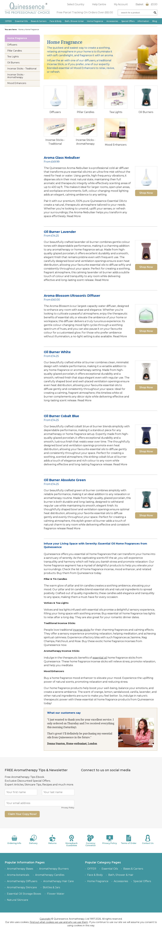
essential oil (100, 657)
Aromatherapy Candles (49, 874)
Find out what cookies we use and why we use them (59, 922)
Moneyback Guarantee (71, 841)
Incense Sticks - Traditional (21, 68)
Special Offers (127, 21)
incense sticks (81, 629)
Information (143, 21)
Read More (74, 216)
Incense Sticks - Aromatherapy (16, 76)
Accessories (112, 21)
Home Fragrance (95, 21)
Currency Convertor (90, 841)
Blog (154, 21)
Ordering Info (14, 839)
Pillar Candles (85, 112)
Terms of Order (129, 839)
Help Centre (99, 4)
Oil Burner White (57, 352)
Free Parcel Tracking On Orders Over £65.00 (85, 12)
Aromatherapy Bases (20, 868)
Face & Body (56, 21)
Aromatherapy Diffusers (22, 881)
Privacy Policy (67, 807)
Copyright (45, 918)
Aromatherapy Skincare (22, 887)
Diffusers (55, 112)
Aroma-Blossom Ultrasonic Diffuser (72, 296)
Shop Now (146, 192)
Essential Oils (21, 21)
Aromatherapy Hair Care (58, 881)
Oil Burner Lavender (60, 232)
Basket (146, 4)
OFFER (8, 21)
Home (20, 30)
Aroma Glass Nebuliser (62, 158)
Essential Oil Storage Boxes (24, 893)
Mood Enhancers (115, 144)
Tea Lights (115, 112)
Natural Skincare (17, 899)
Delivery (33, 839)
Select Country (75, 4)
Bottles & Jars (51, 887)
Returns (52, 839)
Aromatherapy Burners (54, 868)
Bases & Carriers (38, 21)
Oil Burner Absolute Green (65, 480)
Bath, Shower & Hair (74, 21)
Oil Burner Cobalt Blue (61, 416)
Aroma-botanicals (18, 874)
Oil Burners (146, 112)
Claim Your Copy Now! (22, 814)
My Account (121, 4)
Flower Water (55, 893)
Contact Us (148, 839)
